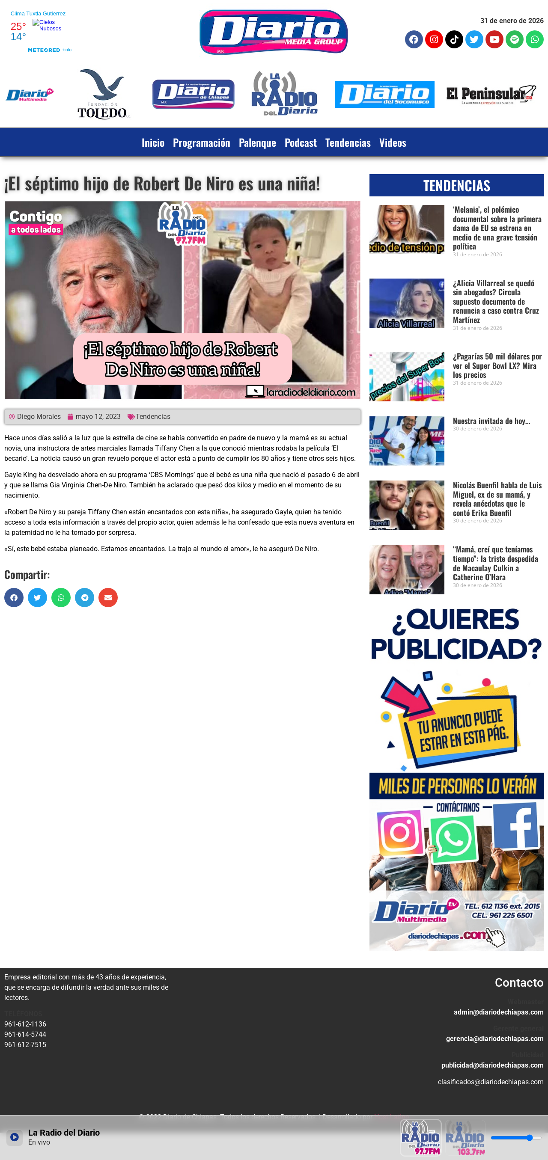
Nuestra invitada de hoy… (491, 420)
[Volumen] (516, 1137)
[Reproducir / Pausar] (14, 1137)
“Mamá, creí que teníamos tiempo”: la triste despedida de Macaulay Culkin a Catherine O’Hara (495, 562)
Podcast (301, 142)
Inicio (153, 142)
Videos (392, 142)
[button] (14, 597)
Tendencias (348, 142)
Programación (201, 142)
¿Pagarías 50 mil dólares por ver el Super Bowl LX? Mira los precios (497, 365)
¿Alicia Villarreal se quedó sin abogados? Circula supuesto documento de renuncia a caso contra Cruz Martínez (496, 301)
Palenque (257, 142)
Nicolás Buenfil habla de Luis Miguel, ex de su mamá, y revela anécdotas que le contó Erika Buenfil (497, 498)
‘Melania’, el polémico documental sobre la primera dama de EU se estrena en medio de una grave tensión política (497, 228)
